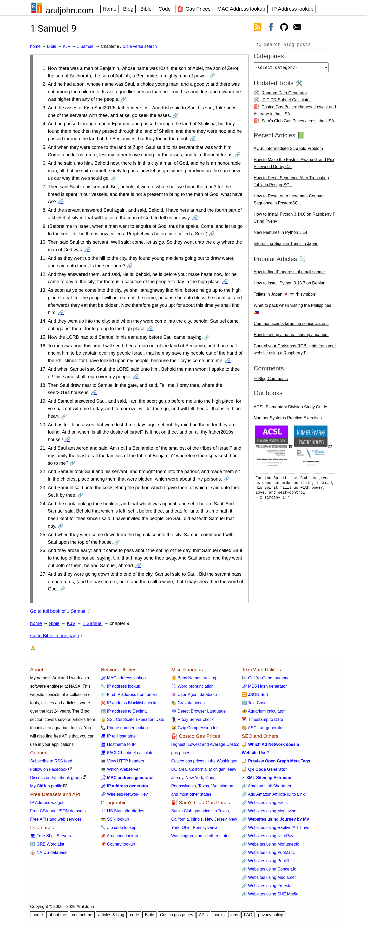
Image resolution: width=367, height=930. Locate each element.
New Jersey (215, 819)
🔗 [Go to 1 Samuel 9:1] (212, 75)
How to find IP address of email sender (289, 274)
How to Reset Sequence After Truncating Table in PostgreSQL (291, 183)
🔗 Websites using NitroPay (267, 836)
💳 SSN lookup (115, 819)
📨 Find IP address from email (128, 694)
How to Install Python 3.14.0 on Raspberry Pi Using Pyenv (295, 219)
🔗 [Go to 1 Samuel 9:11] (129, 265)
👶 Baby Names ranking (193, 678)
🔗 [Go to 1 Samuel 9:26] (138, 565)
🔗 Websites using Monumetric (270, 844)
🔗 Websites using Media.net (269, 877)
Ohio (209, 777)
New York (194, 777)
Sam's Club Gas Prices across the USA (297, 123)
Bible (146, 9)
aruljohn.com (69, 10)
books (219, 915)
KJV (66, 46)
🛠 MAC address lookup (123, 678)
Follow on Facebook (48, 769)
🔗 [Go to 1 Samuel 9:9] (211, 233)
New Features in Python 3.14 (280, 234)
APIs (203, 915)
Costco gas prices (176, 915)
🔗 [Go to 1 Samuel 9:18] (94, 392)
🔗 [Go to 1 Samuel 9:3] (175, 115)
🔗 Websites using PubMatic (268, 852)
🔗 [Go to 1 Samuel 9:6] (114, 178)
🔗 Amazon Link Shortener (266, 786)
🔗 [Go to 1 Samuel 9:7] (60, 201)
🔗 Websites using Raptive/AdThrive (275, 827)
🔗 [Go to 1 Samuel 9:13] (61, 312)
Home (109, 9)
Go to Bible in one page (54, 635)
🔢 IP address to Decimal (124, 711)
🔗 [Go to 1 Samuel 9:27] (62, 589)
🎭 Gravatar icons (188, 703)
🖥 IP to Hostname (118, 736)
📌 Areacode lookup (119, 836)
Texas (203, 786)
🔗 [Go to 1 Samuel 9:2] (123, 99)
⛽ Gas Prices (194, 9)
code (134, 915)
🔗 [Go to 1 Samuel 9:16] (228, 360)
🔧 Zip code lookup (118, 827)
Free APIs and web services (56, 819)
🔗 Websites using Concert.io (269, 869)
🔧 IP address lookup (120, 686)
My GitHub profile (46, 786)
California (198, 769)
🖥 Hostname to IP (118, 744)
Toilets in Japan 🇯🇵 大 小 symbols (285, 296)
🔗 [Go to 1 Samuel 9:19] (64, 416)
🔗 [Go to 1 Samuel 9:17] (136, 376)
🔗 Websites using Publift (265, 861)
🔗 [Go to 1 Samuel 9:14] (150, 328)
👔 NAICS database (49, 852)
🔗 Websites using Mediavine (269, 811)
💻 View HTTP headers (122, 761)
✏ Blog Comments (271, 380)
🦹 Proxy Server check (192, 719)
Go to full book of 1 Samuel (58, 611)
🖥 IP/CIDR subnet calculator (128, 752)
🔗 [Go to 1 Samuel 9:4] (192, 138)
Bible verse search (140, 46)
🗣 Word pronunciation (192, 686)
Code (164, 9)
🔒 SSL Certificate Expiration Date (132, 719)
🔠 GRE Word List (47, 844)
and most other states (191, 794)
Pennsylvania (183, 786)
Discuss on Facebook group (56, 777)
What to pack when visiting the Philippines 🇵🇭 (292, 311)
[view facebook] (271, 28)
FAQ (248, 915)
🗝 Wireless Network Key (124, 794)
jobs (234, 915)
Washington (222, 786)
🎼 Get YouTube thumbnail (266, 678)
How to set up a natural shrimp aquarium (291, 337)
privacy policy (270, 915)
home (35, 46)
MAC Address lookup (241, 9)
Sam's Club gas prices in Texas (200, 811)
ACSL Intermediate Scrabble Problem (288, 150)
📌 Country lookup (118, 844)
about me (57, 915)
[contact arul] (297, 28)
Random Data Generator (284, 95)
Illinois (196, 819)
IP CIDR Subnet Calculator (286, 102)
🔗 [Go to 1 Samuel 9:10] (87, 249)
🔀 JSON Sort (255, 694)
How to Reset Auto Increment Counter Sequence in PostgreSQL (289, 201)
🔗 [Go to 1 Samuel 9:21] (72, 463)
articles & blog (111, 915)
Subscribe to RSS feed (51, 761)
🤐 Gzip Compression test (195, 728)
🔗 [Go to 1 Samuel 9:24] (60, 526)
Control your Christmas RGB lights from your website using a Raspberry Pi (295, 351)
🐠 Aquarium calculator (263, 711)
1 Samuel (86, 46)
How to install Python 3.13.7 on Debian (289, 285)
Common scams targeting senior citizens (291, 325)
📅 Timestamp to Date (262, 719)
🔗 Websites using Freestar (267, 885)
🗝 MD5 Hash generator (264, 686)
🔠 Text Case (254, 703)
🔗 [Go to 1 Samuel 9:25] (117, 542)
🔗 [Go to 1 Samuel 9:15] (207, 337)
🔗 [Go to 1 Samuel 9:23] (80, 495)
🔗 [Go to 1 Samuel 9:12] (225, 281)
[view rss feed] (257, 28)
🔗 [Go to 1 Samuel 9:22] (226, 479)
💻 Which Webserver (120, 769)
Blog (128, 9)
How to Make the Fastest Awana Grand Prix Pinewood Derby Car (294, 165)
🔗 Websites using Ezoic (264, 802)
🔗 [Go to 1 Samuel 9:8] (195, 217)
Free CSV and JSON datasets (58, 811)
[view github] (284, 28)
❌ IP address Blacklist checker (130, 703)
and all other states (213, 836)
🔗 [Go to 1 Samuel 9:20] (67, 439)
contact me (82, 915)
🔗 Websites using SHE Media (270, 894)
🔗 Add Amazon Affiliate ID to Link (273, 794)
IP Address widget (46, 802)
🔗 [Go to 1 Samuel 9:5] (238, 154)
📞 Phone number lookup (124, 728)
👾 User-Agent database (194, 694)
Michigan (217, 769)
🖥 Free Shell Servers (50, 836)
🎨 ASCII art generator (263, 728)
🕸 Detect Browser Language (198, 711)
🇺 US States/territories (122, 811)
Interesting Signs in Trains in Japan (286, 245)
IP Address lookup (292, 9)
